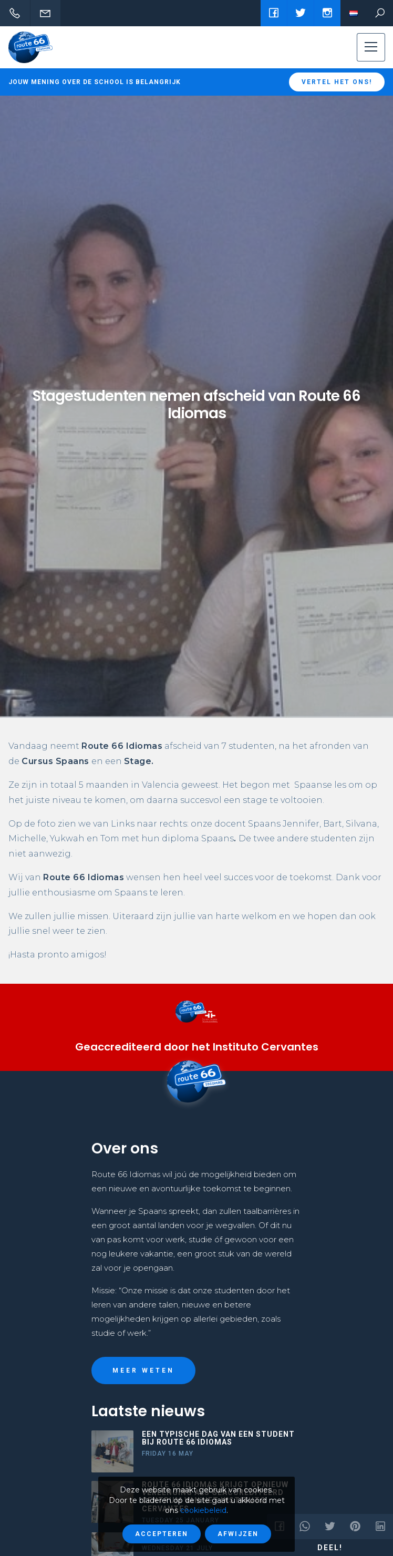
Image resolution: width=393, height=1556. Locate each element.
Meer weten (143, 1370)
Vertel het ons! (337, 82)
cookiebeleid (203, 1510)
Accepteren (161, 1534)
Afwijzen (238, 1534)
